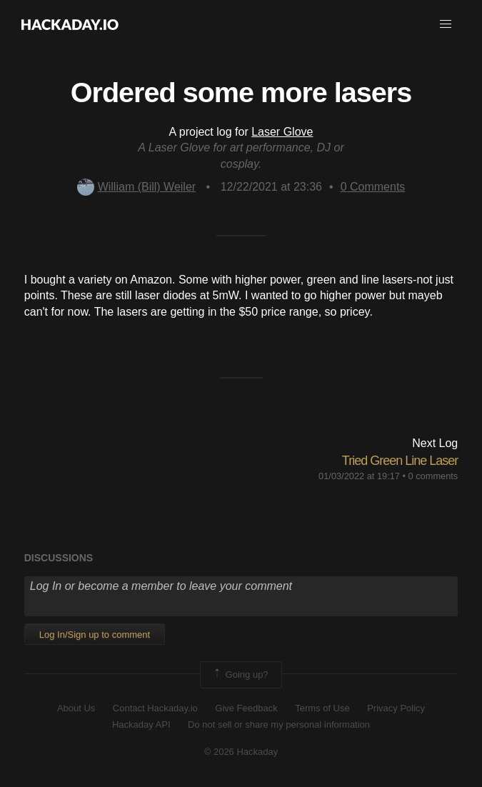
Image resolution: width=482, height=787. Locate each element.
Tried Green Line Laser (400, 460)
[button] (445, 24)
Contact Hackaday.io (155, 708)
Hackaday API (141, 724)
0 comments (433, 476)
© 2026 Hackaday (241, 751)
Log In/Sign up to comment (94, 634)
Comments (373, 187)
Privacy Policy (396, 708)
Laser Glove (282, 132)
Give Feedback (246, 708)
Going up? (239, 675)
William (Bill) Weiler (136, 187)
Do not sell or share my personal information (279, 724)
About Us (76, 708)
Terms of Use (322, 708)
